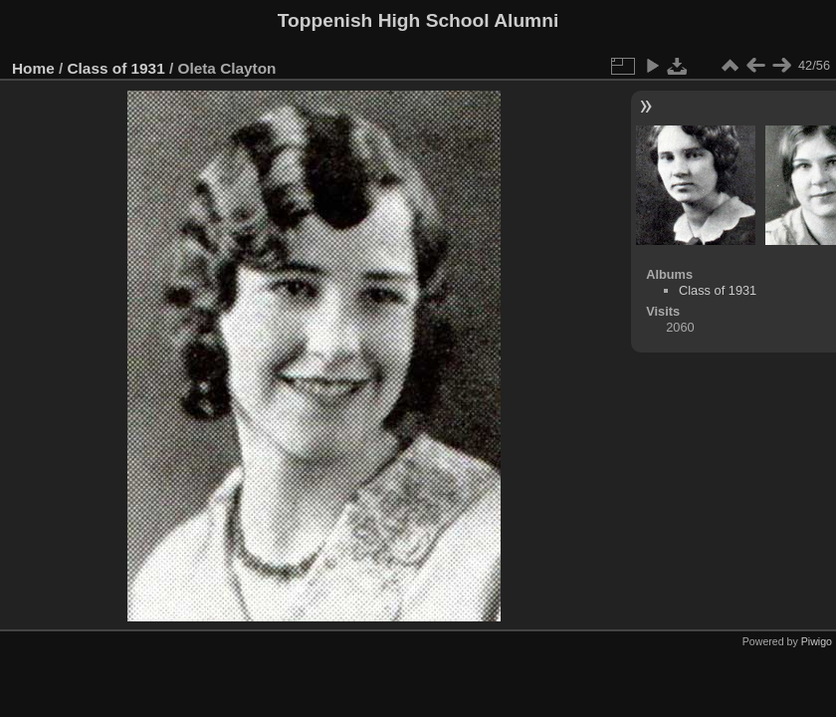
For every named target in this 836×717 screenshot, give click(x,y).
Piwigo (816, 641)
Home (33, 68)
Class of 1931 (116, 68)
